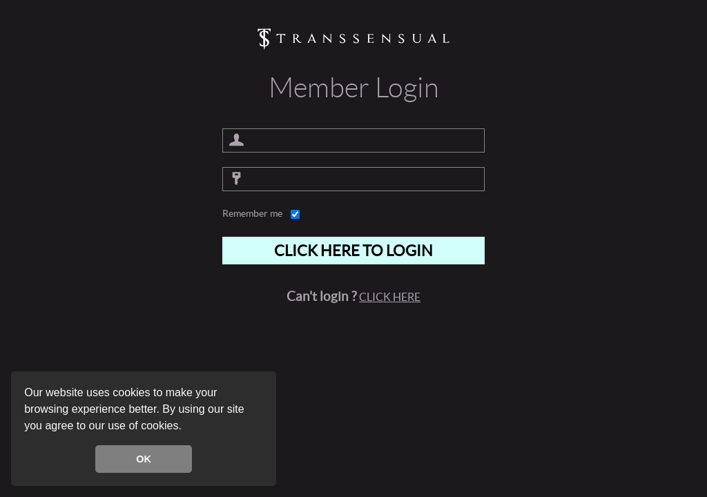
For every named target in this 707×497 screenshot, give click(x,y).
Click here (389, 297)
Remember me (252, 213)
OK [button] (143, 459)
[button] (186, 427)
